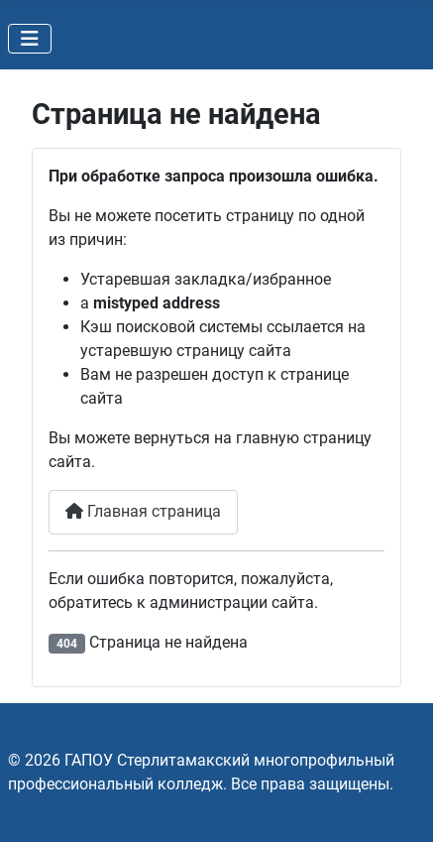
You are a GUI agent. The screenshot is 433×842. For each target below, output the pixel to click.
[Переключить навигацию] (30, 39)
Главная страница (143, 511)
